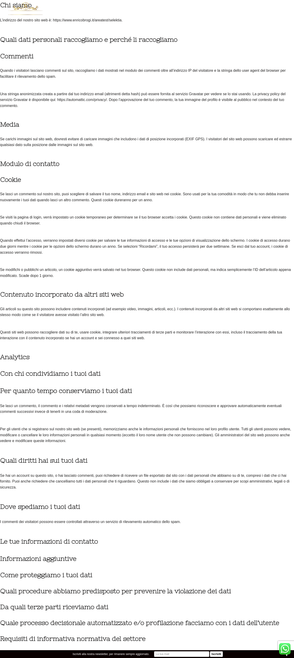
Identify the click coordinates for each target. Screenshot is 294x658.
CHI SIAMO (97, 7)
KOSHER (195, 7)
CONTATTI (194, 17)
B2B (249, 17)
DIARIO (239, 7)
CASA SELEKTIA (270, 17)
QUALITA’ (216, 17)
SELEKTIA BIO (172, 7)
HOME (76, 7)
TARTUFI (122, 7)
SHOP (236, 17)
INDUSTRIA (217, 7)
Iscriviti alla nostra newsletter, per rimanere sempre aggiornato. (111, 654)
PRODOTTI (145, 7)
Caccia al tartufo (267, 7)
